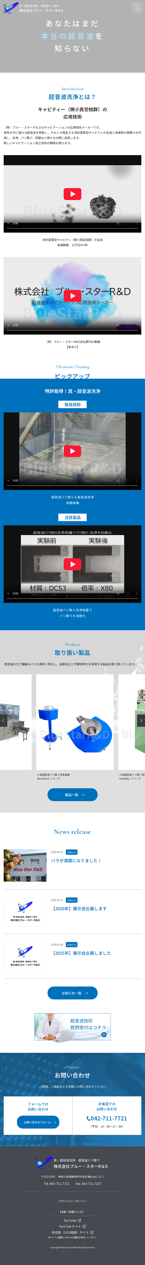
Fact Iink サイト (72, 1226)
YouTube (72, 1220)
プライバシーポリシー (72, 1201)
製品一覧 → (75, 794)
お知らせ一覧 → (75, 993)
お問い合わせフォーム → (40, 1122)
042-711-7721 (107, 1118)
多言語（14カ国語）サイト (73, 1232)
